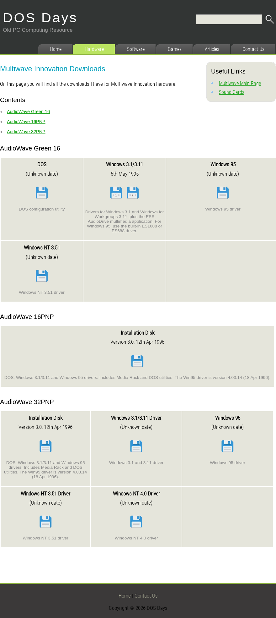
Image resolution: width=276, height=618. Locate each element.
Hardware (94, 49)
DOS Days (40, 17)
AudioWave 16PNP (26, 121)
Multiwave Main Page (240, 83)
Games (175, 49)
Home (55, 49)
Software (136, 49)
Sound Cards (231, 92)
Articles (212, 49)
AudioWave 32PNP (26, 131)
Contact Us (253, 49)
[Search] (229, 19)
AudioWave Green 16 (28, 111)
